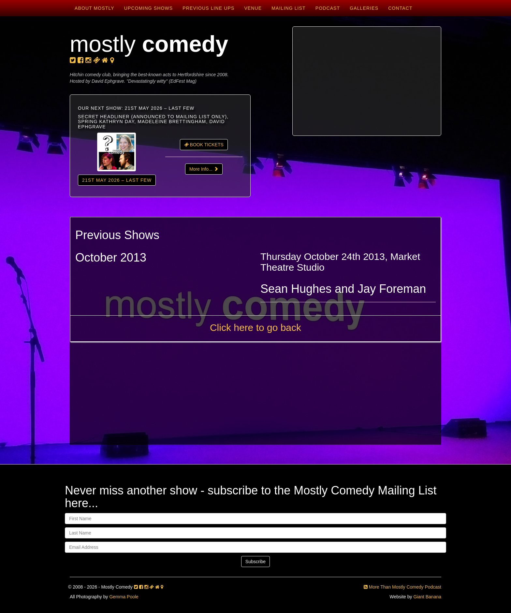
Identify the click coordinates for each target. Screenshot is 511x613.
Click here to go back (255, 327)
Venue (253, 8)
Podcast (327, 8)
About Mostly (94, 8)
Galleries (364, 8)
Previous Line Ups (208, 8)
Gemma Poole (123, 596)
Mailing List (288, 8)
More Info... (203, 169)
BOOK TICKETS (204, 144)
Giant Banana (427, 596)
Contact (400, 8)
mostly (149, 44)
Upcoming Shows (148, 8)
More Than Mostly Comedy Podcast (402, 587)
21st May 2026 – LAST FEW (117, 180)
